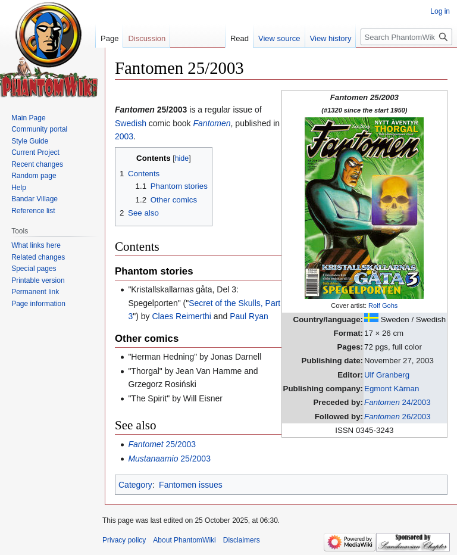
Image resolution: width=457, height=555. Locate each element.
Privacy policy (124, 540)
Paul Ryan (249, 316)
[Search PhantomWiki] (406, 37)
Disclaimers (241, 540)
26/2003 (397, 416)
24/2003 (397, 402)
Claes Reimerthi (181, 316)
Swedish (130, 123)
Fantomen (212, 123)
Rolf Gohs (382, 305)
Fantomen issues (191, 484)
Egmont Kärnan (391, 388)
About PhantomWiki (184, 540)
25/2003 (162, 444)
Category (135, 484)
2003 (124, 136)
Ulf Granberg (386, 374)
